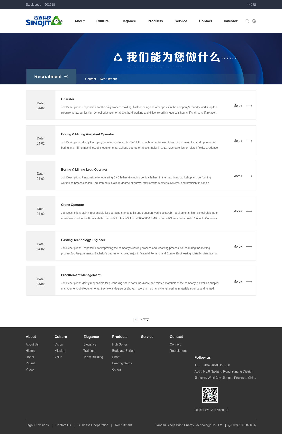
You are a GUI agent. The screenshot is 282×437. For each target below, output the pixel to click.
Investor (230, 21)
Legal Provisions (37, 428)
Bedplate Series (123, 353)
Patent (30, 366)
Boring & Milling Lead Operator (85, 170)
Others (117, 372)
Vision (59, 347)
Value (59, 359)
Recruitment (108, 79)
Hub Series (120, 347)
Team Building (94, 359)
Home (57, 21)
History (31, 353)
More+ (237, 106)
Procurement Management (81, 277)
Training (89, 353)
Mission (60, 353)
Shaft (116, 359)
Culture (102, 21)
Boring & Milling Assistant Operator (88, 135)
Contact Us (64, 428)
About (79, 21)
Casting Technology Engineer (84, 242)
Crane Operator (73, 206)
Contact (205, 21)
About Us (32, 347)
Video (30, 372)
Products (154, 21)
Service (180, 21)
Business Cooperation (93, 428)
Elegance (127, 21)
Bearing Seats (122, 366)
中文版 (251, 4)
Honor (30, 359)
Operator (68, 99)
